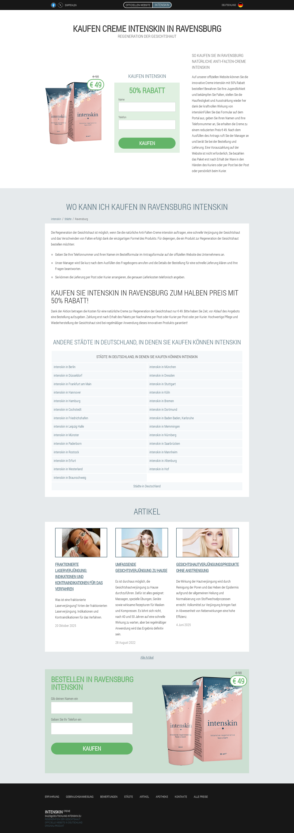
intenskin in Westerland (68, 469)
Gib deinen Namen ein (64, 698)
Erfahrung (52, 797)
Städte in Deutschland (147, 486)
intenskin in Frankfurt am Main (72, 384)
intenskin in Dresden (162, 375)
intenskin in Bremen (161, 401)
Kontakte (181, 797)
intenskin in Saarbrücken (164, 443)
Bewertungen (108, 797)
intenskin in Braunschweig (70, 477)
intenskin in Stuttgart (162, 384)
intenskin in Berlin (65, 367)
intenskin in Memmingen (164, 426)
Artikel (144, 797)
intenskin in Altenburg (163, 460)
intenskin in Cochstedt (67, 409)
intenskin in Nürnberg (162, 435)
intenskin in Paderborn (68, 443)
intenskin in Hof (159, 469)
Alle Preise (201, 797)
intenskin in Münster (66, 435)
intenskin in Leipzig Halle (69, 426)
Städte (128, 797)
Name (121, 99)
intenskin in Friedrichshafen (71, 418)
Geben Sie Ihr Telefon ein (66, 719)
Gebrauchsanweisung (80, 797)
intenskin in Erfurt (65, 460)
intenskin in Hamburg (67, 401)
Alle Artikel (147, 657)
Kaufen (147, 143)
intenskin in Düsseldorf (68, 375)
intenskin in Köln (159, 392)
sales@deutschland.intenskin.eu (63, 816)
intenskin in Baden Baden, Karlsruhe (171, 418)
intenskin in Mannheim (163, 452)
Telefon (122, 117)
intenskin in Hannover (67, 392)
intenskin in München (162, 367)
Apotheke (162, 797)
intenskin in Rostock (66, 452)
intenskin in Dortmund (163, 409)
